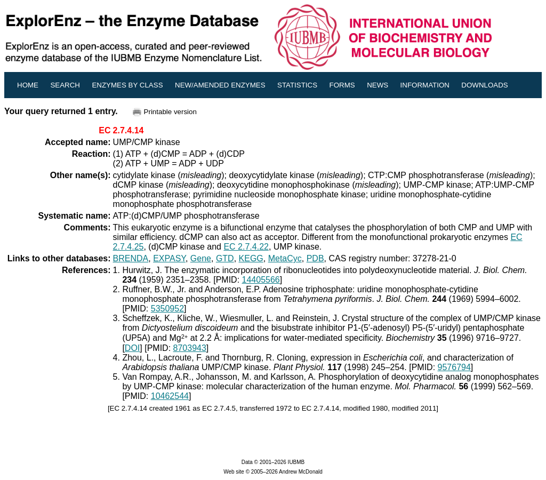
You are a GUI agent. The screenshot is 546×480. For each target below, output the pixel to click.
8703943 (189, 348)
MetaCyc (285, 258)
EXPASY (169, 258)
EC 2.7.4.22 (246, 246)
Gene (200, 258)
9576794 (454, 367)
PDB (315, 258)
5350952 (167, 308)
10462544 (170, 396)
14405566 (261, 279)
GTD (225, 258)
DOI (132, 348)
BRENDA (131, 258)
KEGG (251, 258)
